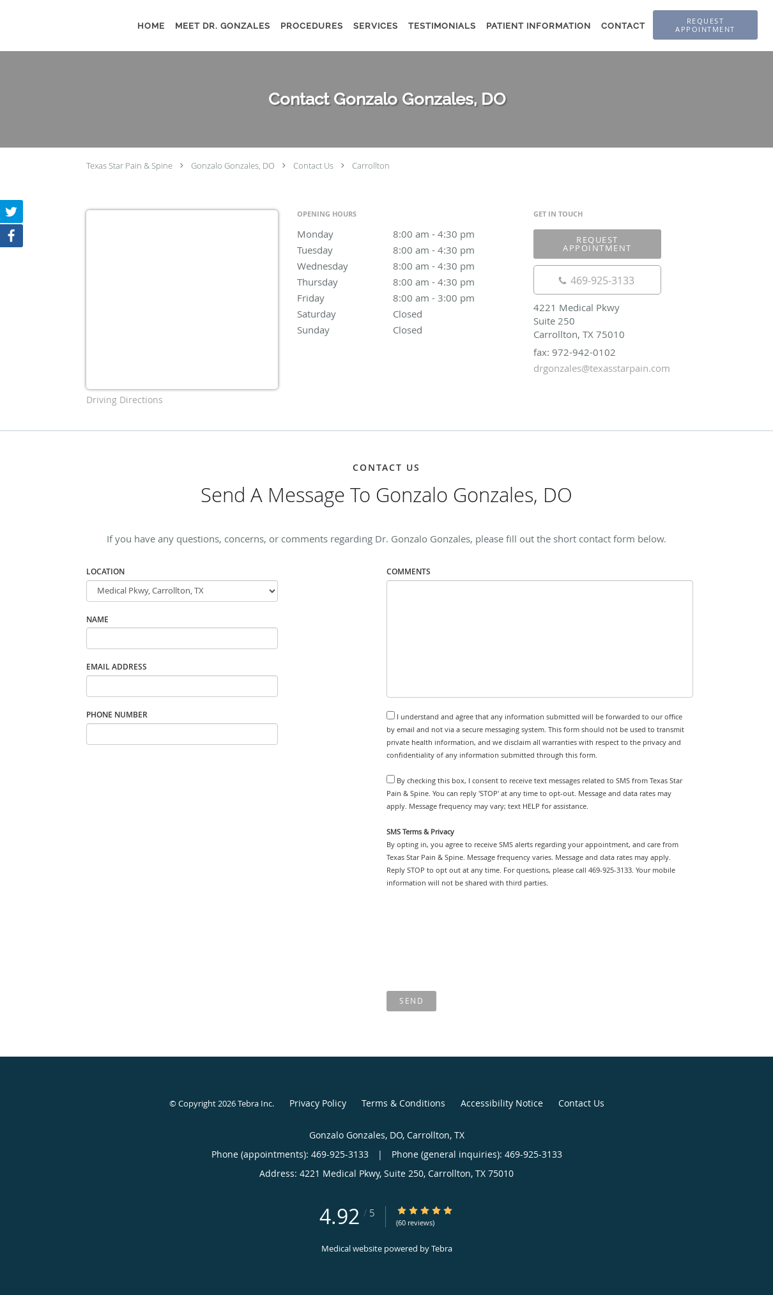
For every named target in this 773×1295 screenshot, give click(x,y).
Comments (408, 571)
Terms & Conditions (403, 1103)
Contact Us (313, 165)
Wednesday (409, 265)
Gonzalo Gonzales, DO (233, 165)
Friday (409, 297)
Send (411, 1000)
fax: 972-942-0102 (574, 352)
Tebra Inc (255, 1103)
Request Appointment (597, 244)
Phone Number (117, 714)
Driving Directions (124, 400)
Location (105, 571)
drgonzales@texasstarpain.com (601, 368)
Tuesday (409, 249)
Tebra (441, 1248)
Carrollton (371, 165)
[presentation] (483, 940)
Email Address (116, 666)
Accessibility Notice (502, 1103)
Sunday (409, 329)
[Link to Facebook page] (11, 235)
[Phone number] (597, 280)
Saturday (409, 313)
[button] (705, 25)
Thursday (409, 281)
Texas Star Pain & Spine (129, 165)
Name (97, 619)
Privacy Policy (317, 1103)
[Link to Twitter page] (11, 211)
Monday (409, 233)
